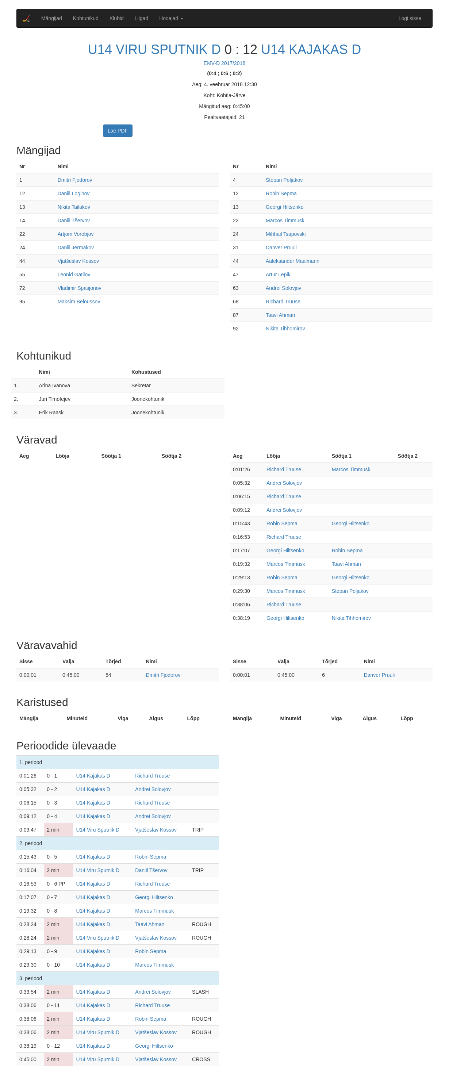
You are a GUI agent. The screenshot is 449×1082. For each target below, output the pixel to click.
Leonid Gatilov (74, 274)
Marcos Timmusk (285, 220)
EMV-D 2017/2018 (224, 63)
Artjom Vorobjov (76, 234)
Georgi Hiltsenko (285, 207)
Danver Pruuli (281, 247)
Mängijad (51, 18)
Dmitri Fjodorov (75, 180)
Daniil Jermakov (76, 247)
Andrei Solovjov (283, 288)
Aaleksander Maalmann (292, 261)
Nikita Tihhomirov (285, 328)
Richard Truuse (283, 301)
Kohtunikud (86, 18)
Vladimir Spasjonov (79, 288)
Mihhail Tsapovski (286, 234)
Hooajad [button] (171, 18)
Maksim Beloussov (79, 301)
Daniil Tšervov (74, 220)
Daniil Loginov (74, 193)
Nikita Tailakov (74, 207)
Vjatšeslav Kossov (78, 261)
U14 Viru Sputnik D (154, 49)
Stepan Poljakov (284, 180)
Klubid (117, 18)
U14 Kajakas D (311, 49)
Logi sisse (410, 18)
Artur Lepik (278, 274)
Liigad (141, 18)
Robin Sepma (281, 193)
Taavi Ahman (280, 315)
